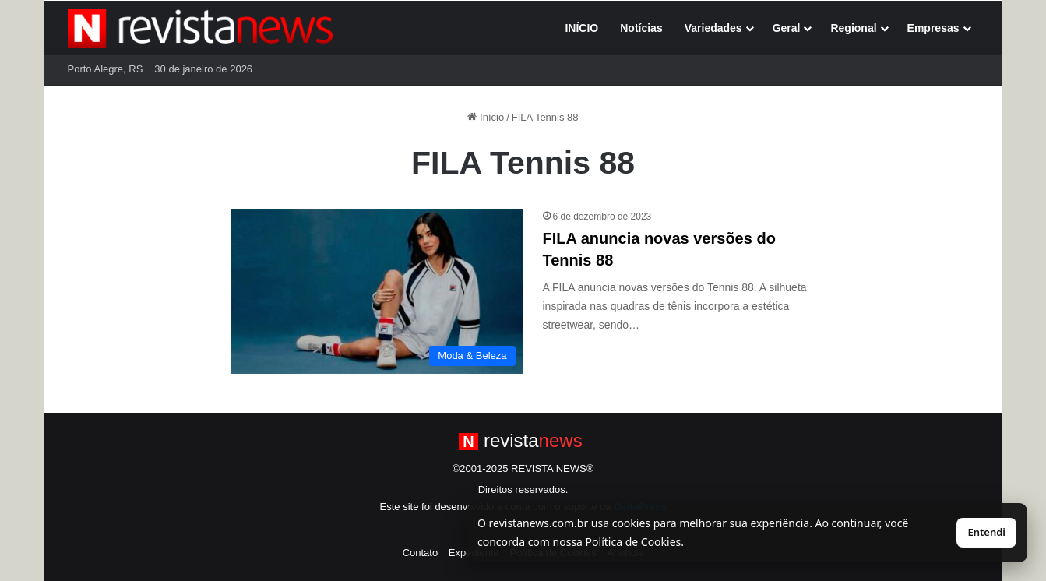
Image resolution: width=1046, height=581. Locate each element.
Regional (853, 28)
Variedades (713, 28)
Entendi (986, 532)
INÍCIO (581, 28)
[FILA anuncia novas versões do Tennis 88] (377, 291)
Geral (787, 28)
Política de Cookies (633, 541)
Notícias (641, 28)
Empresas (933, 28)
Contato (420, 552)
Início (485, 117)
